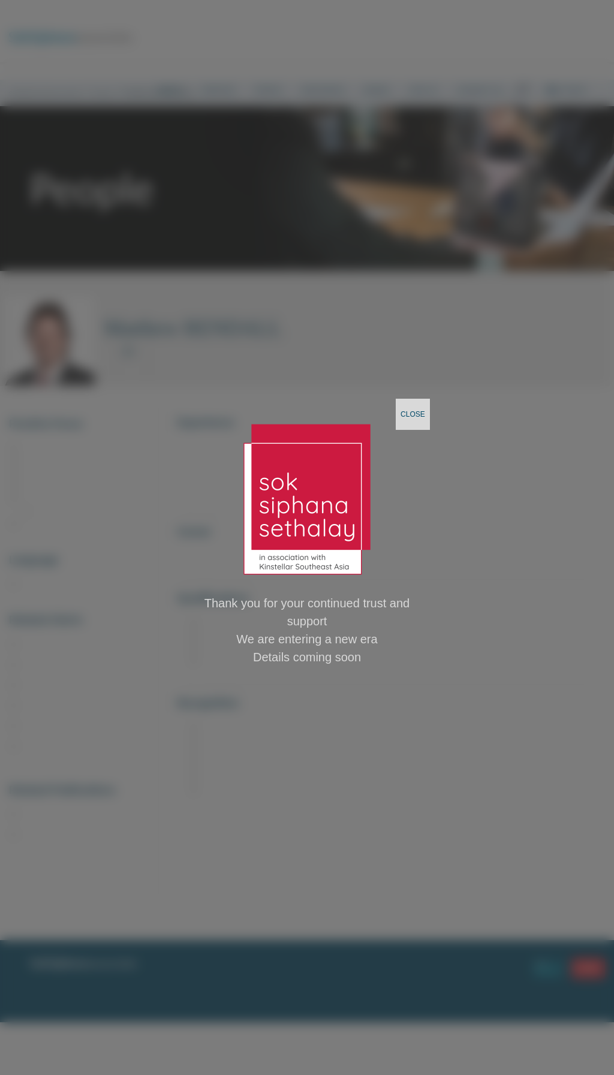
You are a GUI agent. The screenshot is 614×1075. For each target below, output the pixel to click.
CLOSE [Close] (413, 414)
